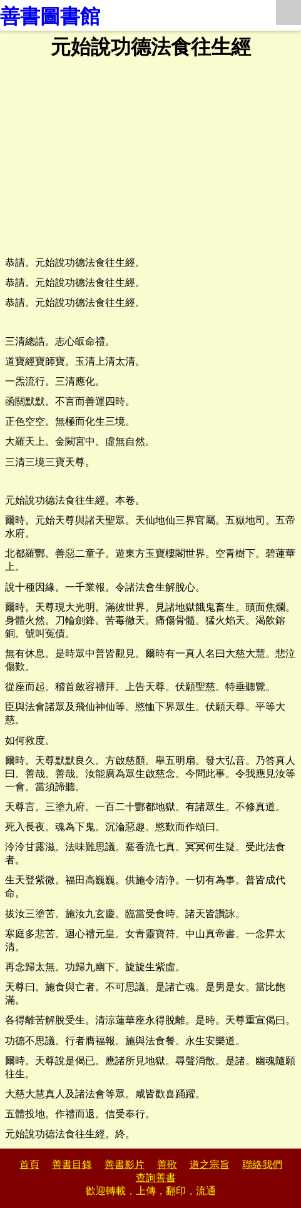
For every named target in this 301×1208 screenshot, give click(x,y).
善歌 (167, 1164)
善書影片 (125, 1164)
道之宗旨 (210, 1164)
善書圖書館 (50, 16)
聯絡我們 (262, 1164)
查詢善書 (156, 1177)
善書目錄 (72, 1164)
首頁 (29, 1164)
